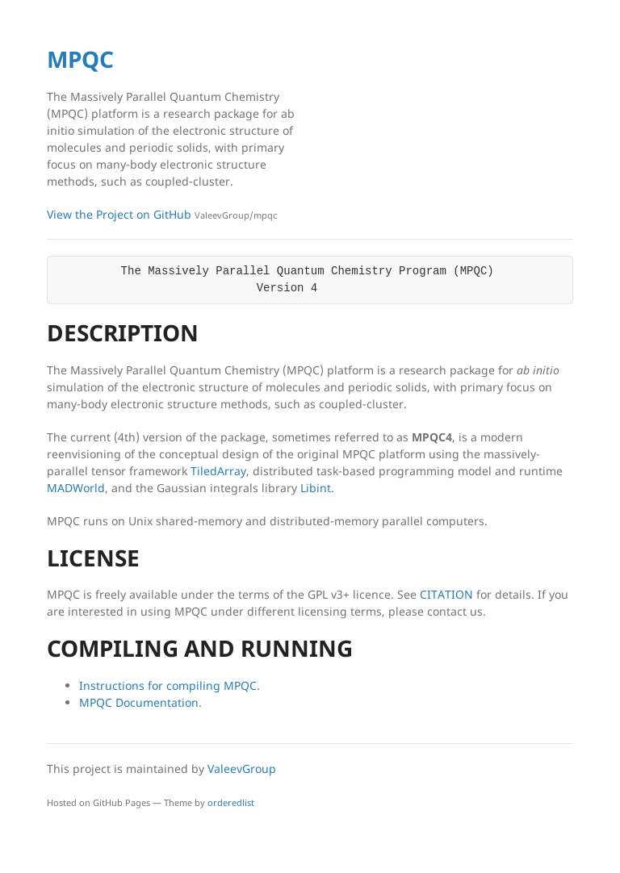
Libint (315, 487)
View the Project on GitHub (162, 214)
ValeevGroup (241, 768)
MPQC (80, 59)
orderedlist (230, 802)
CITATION (446, 594)
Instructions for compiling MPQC (168, 685)
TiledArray (218, 470)
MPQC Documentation (139, 702)
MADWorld (76, 487)
